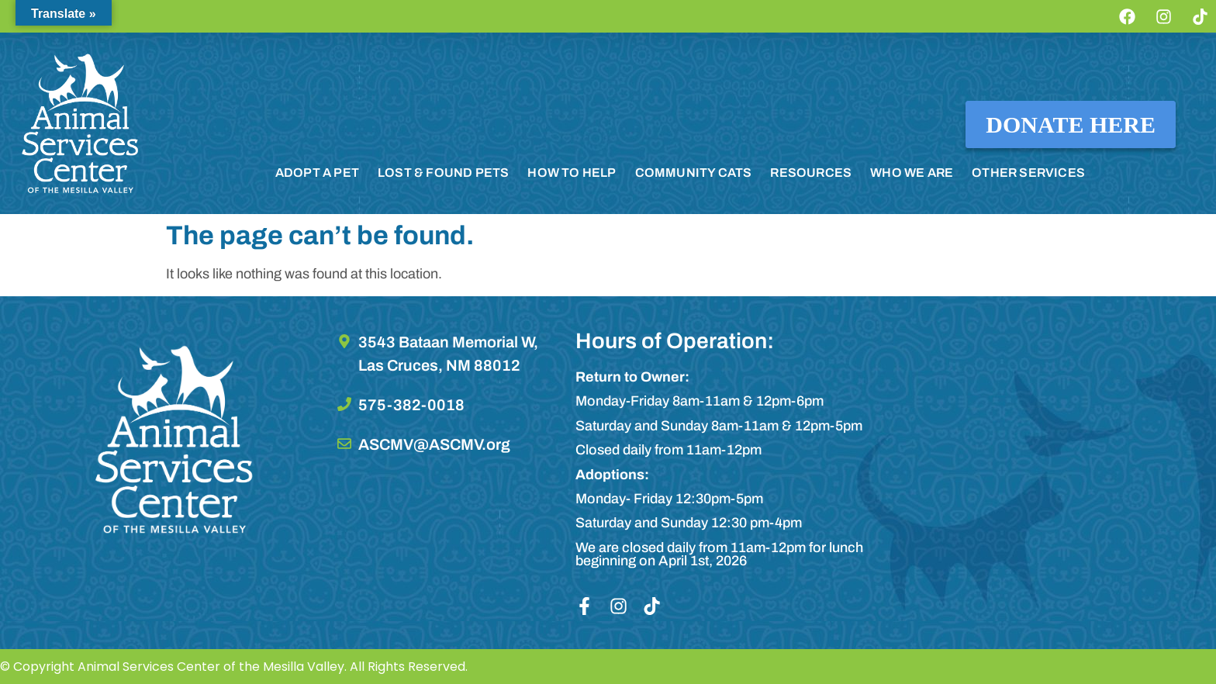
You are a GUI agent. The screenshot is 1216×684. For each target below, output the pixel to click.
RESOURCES (811, 172)
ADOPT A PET (317, 172)
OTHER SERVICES (1028, 172)
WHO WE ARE (911, 172)
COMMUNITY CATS (693, 172)
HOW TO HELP (571, 172)
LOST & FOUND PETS (443, 172)
